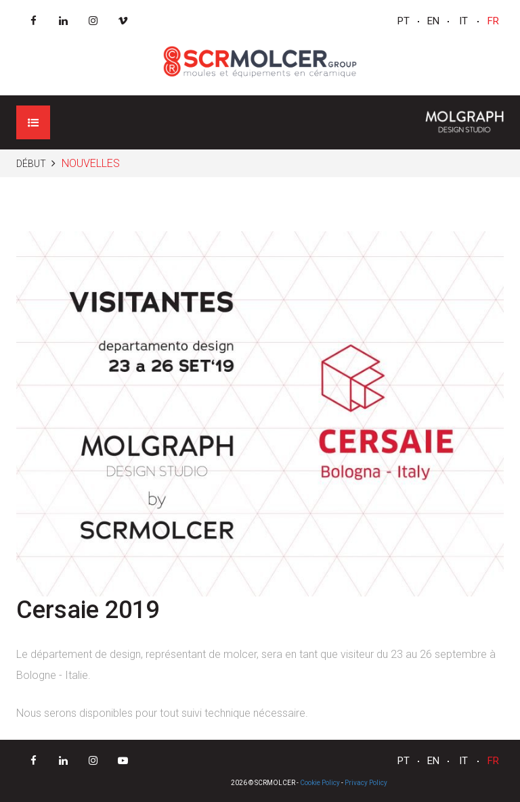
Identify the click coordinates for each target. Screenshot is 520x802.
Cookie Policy (320, 782)
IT (463, 21)
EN (433, 21)
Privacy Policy (366, 782)
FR (493, 21)
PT (403, 21)
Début (31, 163)
